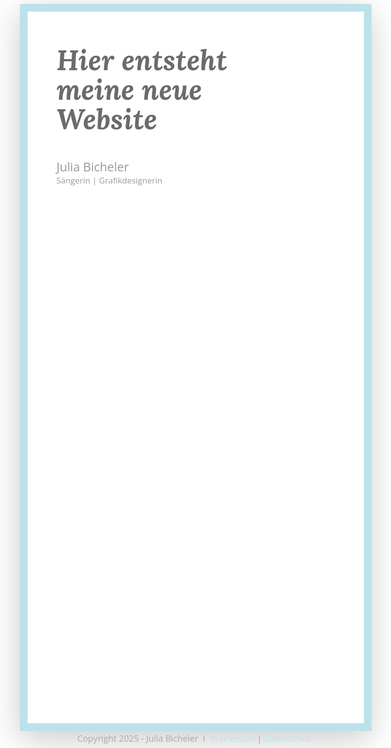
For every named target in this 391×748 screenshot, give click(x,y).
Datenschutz (288, 739)
